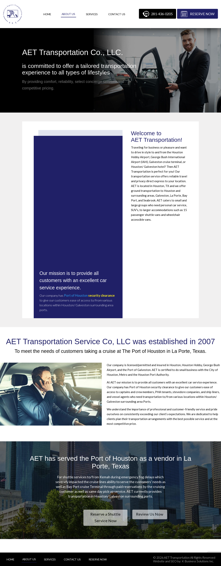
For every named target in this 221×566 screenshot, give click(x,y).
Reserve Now (202, 14)
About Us (68, 14)
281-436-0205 (162, 14)
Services (92, 14)
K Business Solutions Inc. (198, 561)
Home (47, 14)
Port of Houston (76, 295)
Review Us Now (171, 514)
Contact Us (116, 14)
